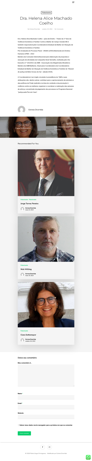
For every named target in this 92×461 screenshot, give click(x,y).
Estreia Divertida (35, 29)
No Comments (59, 29)
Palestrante (46, 13)
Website (21, 413)
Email (20, 403)
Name (20, 393)
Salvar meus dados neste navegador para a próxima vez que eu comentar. (46, 425)
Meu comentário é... (25, 363)
